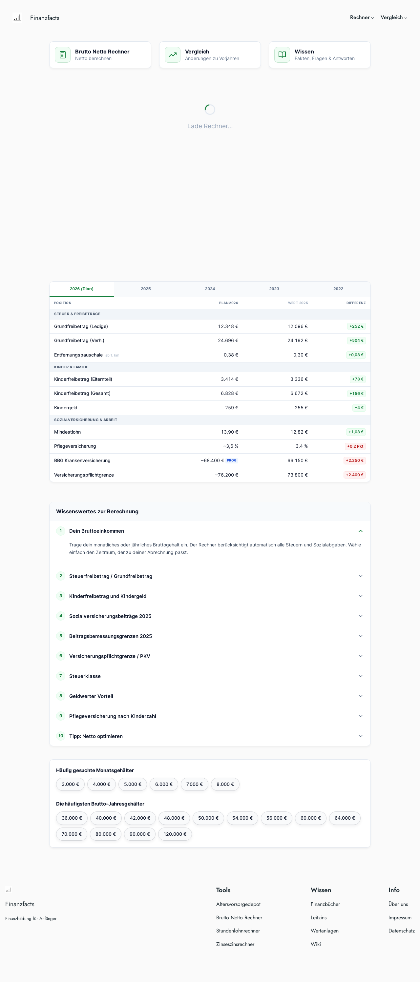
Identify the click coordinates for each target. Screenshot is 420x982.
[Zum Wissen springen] (320, 54)
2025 (146, 288)
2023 (274, 288)
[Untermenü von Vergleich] (406, 17)
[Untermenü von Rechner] (372, 17)
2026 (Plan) (82, 288)
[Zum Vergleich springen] (210, 54)
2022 (338, 288)
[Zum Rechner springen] (100, 54)
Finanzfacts (44, 17)
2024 (210, 288)
